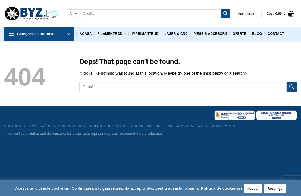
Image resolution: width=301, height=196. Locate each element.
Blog (257, 34)
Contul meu (15, 125)
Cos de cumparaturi (215, 125)
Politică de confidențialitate (58, 125)
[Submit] (225, 13)
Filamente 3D (112, 33)
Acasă (86, 34)
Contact (276, 34)
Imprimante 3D (145, 34)
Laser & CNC (176, 34)
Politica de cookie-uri (221, 188)
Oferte (239, 34)
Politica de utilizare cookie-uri (120, 125)
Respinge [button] (274, 188)
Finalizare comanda (174, 125)
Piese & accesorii (210, 34)
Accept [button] (253, 188)
